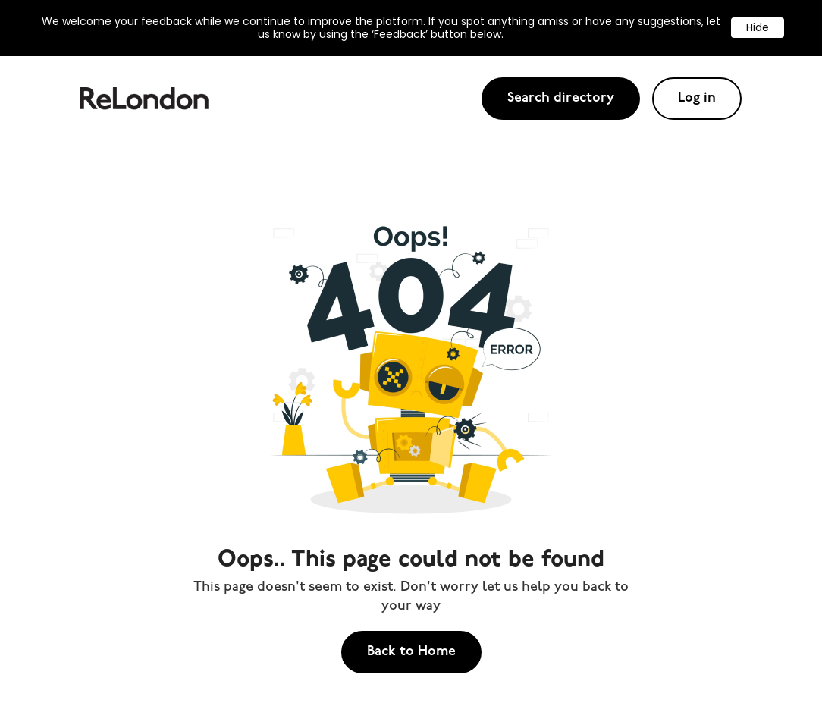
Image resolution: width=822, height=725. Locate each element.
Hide (757, 27)
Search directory (560, 98)
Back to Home (411, 652)
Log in (697, 98)
